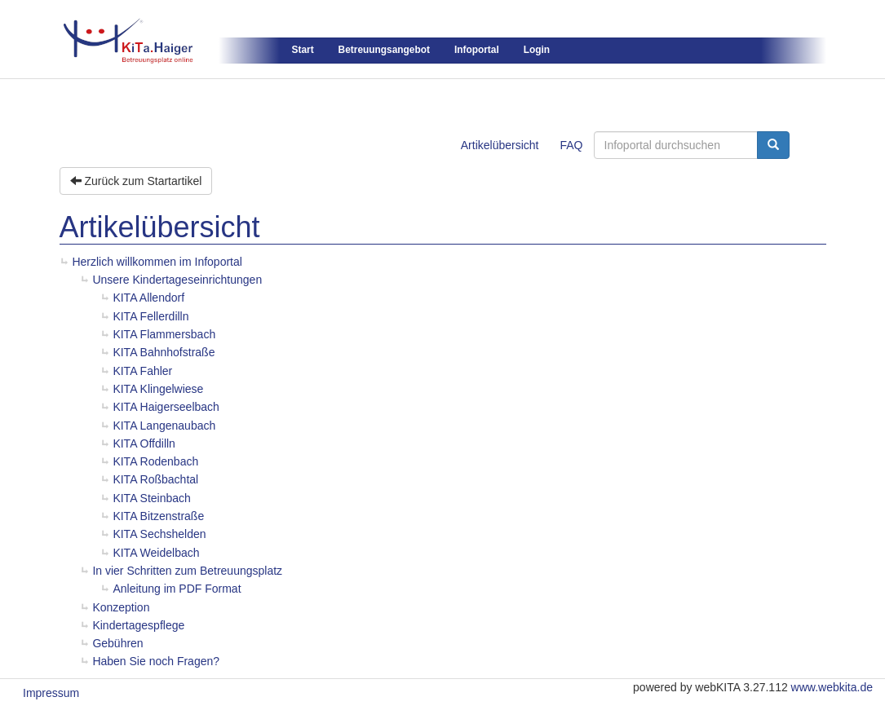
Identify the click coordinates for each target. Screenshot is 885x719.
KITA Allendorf (148, 297)
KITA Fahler (142, 370)
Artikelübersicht (500, 145)
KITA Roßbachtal (155, 479)
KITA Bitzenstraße (158, 516)
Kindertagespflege (138, 625)
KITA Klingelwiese (158, 388)
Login (537, 49)
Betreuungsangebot (384, 49)
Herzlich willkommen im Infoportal (157, 261)
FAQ (571, 145)
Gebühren (117, 643)
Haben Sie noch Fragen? (155, 661)
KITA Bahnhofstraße (164, 352)
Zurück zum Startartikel (136, 180)
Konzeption (120, 607)
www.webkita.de (832, 687)
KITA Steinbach (151, 498)
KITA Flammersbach (164, 334)
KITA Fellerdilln (150, 316)
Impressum (51, 692)
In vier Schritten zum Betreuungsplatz (187, 570)
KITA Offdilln (144, 443)
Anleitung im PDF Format (177, 588)
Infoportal (476, 49)
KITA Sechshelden (159, 533)
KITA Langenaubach (164, 425)
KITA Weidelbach (156, 552)
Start (303, 49)
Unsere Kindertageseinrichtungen (177, 279)
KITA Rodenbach (155, 461)
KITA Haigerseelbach (166, 406)
